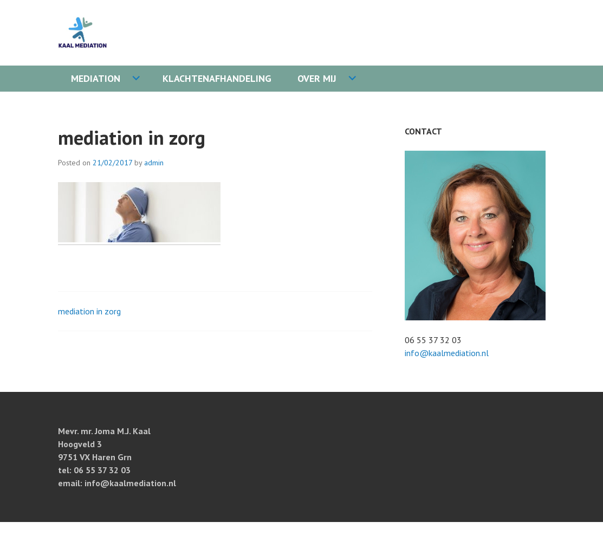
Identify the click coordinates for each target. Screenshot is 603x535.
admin (154, 162)
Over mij (316, 78)
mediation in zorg (89, 311)
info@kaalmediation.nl (447, 352)
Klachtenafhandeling (217, 78)
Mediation (95, 78)
